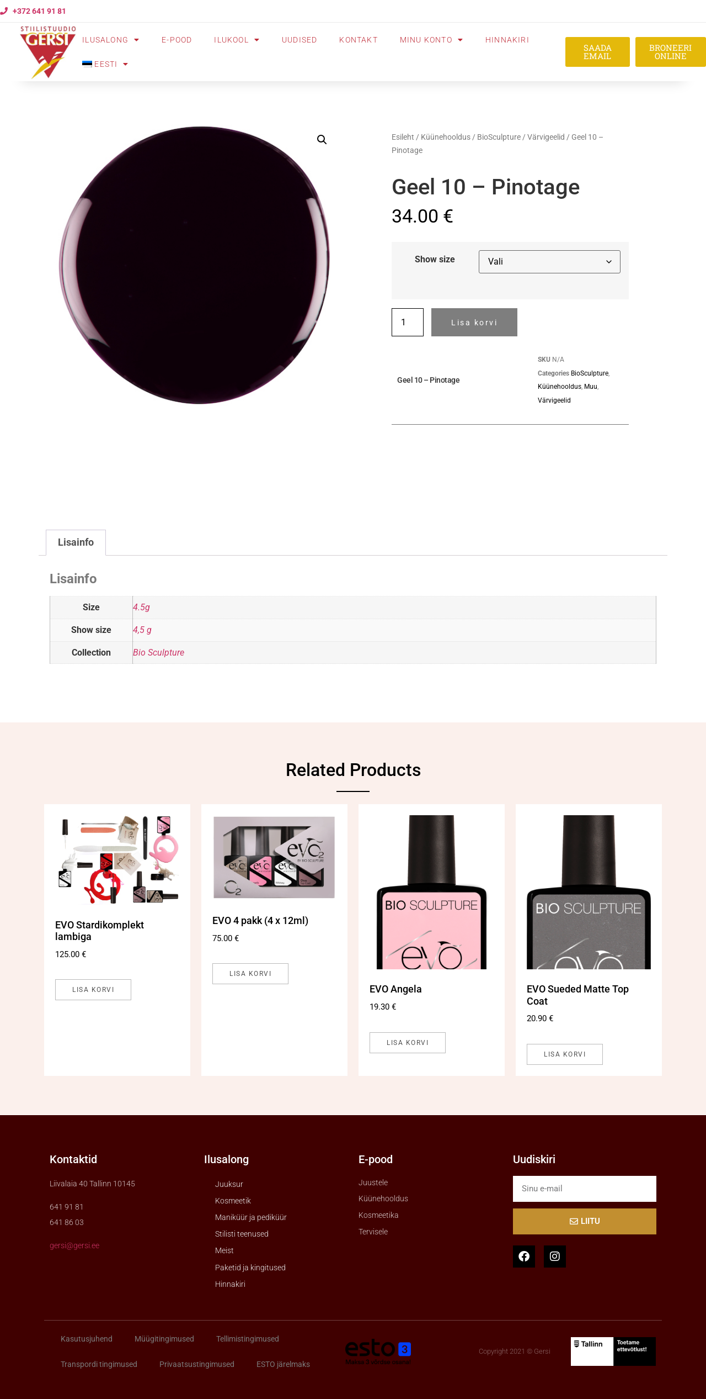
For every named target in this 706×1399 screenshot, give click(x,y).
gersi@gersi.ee (74, 1245)
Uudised (299, 39)
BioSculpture (499, 137)
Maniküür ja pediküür (251, 1217)
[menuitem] (105, 64)
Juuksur (229, 1184)
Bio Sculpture (158, 652)
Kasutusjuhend (87, 1338)
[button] (322, 140)
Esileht (403, 137)
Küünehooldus (445, 137)
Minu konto (431, 39)
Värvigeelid (546, 137)
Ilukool (237, 39)
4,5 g (142, 630)
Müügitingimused (164, 1338)
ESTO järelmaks (283, 1364)
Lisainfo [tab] (76, 542)
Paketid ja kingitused (250, 1267)
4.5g (141, 607)
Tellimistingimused (247, 1338)
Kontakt (358, 39)
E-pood (177, 39)
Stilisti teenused (242, 1233)
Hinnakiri (507, 39)
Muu (590, 386)
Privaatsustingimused (196, 1364)
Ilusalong (111, 39)
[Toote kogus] (408, 322)
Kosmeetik (233, 1200)
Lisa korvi (474, 322)
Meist (224, 1250)
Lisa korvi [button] (93, 990)
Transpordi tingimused (99, 1364)
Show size (435, 259)
